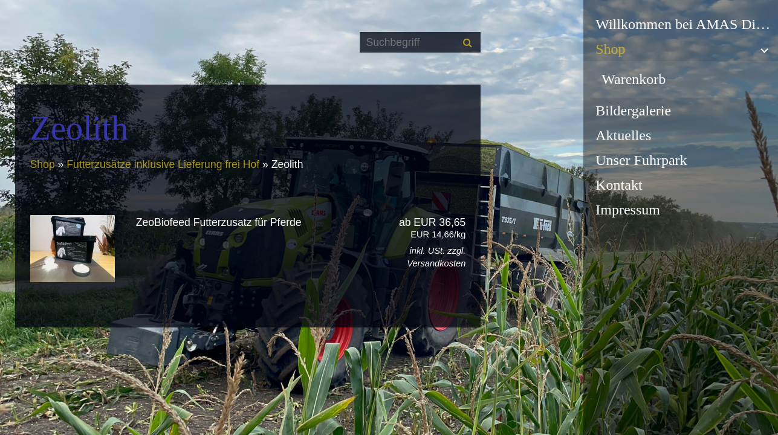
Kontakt (618, 185)
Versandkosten (436, 263)
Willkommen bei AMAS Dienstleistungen (686, 24)
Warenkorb (633, 79)
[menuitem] (680, 24)
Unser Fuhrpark (641, 160)
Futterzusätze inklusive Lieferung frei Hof (164, 164)
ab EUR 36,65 (416, 228)
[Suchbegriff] (420, 42)
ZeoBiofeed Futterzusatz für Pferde (219, 222)
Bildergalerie (633, 110)
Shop (610, 49)
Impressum (627, 210)
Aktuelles (623, 135)
